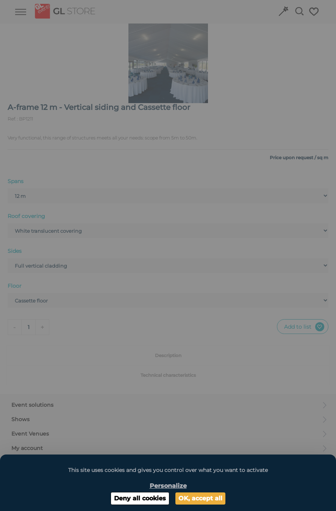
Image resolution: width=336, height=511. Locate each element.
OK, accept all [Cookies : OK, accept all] (200, 498)
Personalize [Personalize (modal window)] (168, 485)
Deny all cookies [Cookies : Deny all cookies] (140, 498)
